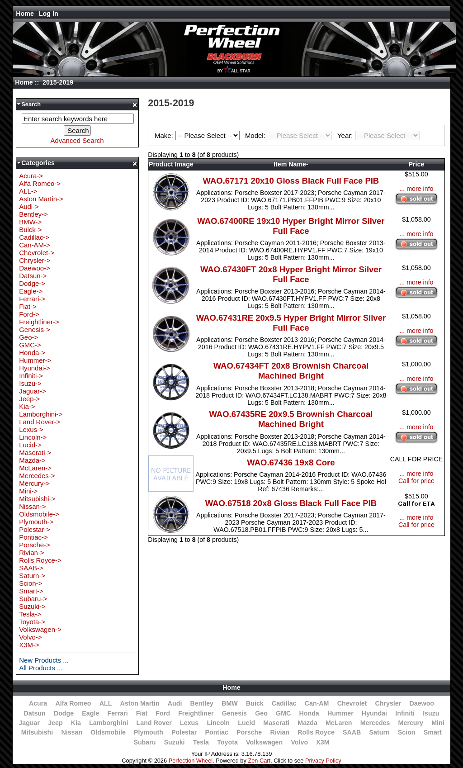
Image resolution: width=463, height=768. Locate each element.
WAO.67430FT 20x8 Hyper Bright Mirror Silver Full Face (291, 274)
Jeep (55, 722)
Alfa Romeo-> (40, 183)
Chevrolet (352, 703)
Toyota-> (32, 622)
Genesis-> (34, 329)
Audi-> (29, 206)
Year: (378, 135)
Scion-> (30, 583)
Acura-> (31, 176)
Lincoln (218, 722)
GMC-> (30, 345)
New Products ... (44, 660)
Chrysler (388, 703)
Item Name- (291, 164)
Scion (407, 732)
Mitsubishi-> (37, 499)
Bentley (201, 703)
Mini (437, 722)
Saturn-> (32, 575)
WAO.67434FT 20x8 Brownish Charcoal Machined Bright (291, 370)
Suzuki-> (32, 606)
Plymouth (148, 732)
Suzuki (174, 742)
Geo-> (28, 337)
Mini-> (28, 491)
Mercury (410, 722)
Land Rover (154, 722)
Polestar (184, 732)
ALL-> (28, 191)
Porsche (249, 732)
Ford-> (29, 314)
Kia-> (27, 406)
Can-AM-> (34, 245)
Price (417, 164)
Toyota (227, 742)
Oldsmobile (108, 732)
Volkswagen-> (40, 629)
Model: (290, 135)
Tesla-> (30, 614)
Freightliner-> (39, 322)
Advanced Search (77, 140)
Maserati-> (35, 452)
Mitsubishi (37, 732)
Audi (175, 703)
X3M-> (29, 645)
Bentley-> (33, 214)
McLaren (339, 722)
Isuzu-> (30, 383)
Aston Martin (140, 703)
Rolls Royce (316, 732)
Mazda (307, 722)
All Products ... (40, 668)
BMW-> (30, 222)
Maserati (276, 722)
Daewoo (421, 703)
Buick (255, 703)
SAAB (352, 732)
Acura (38, 703)
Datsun (34, 713)
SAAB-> (31, 568)
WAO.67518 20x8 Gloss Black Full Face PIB (291, 503)
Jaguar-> (32, 391)
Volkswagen (264, 742)
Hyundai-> (34, 368)
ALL (105, 703)
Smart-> (31, 591)
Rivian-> (31, 552)
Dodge (64, 713)
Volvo (299, 742)
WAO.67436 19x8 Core (291, 462)
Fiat (141, 713)
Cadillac (284, 703)
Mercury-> (34, 483)
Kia (76, 722)
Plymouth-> (36, 522)
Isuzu (431, 713)
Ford (163, 713)
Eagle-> (31, 291)
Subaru (144, 742)
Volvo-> (30, 637)
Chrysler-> (34, 260)
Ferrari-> (32, 299)
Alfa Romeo (73, 703)
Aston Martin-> (41, 199)
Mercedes (375, 722)
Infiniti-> (31, 375)
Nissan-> (32, 506)
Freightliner (195, 713)
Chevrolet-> (36, 252)
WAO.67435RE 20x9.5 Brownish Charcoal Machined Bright (291, 419)
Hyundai (374, 713)
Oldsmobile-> (39, 514)
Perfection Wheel (191, 760)
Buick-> (30, 229)
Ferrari (118, 713)
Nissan (71, 732)
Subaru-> (33, 598)
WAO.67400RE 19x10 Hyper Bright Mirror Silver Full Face (290, 226)
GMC (283, 713)
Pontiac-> (33, 537)
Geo (261, 713)
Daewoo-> (34, 268)
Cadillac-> (34, 237)
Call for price (416, 480)
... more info (416, 188)
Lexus (189, 722)
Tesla (201, 742)
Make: (198, 135)
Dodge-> (32, 283)
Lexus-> (31, 429)
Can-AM (317, 703)
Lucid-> (30, 445)
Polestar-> (34, 529)
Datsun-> (33, 276)
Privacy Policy (323, 760)
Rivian (279, 732)
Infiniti (405, 713)
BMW (230, 703)
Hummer (340, 713)
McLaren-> (35, 468)
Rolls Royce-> (40, 560)
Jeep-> (29, 399)
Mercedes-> (37, 475)
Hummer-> (35, 360)
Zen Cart (259, 760)
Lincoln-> (33, 437)
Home (25, 13)
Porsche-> (34, 545)
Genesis (234, 713)
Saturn (379, 732)
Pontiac (216, 732)
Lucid (246, 722)
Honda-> (32, 352)
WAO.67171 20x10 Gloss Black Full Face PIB (291, 180)
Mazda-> (32, 460)
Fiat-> (28, 306)
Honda (309, 713)
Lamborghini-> (40, 414)
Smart (433, 732)
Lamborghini (108, 722)
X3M (322, 742)
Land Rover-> (39, 422)
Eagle (90, 713)
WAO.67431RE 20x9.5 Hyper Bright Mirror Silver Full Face (291, 322)
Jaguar (29, 722)
